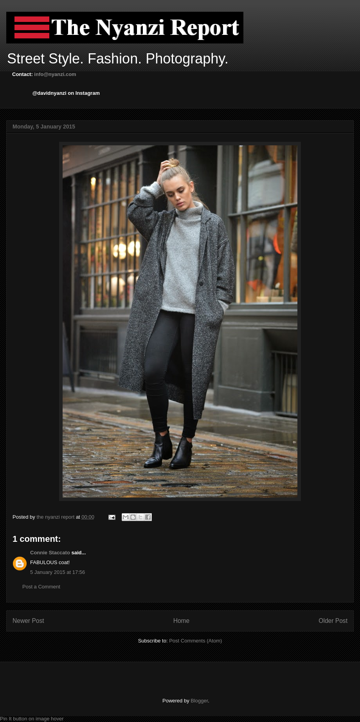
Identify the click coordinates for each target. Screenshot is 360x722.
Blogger (199, 701)
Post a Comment (41, 587)
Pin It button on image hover (32, 719)
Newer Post (28, 620)
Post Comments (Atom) (195, 641)
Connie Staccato (50, 553)
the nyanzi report (56, 517)
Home (181, 620)
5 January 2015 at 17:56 (57, 572)
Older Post (333, 620)
